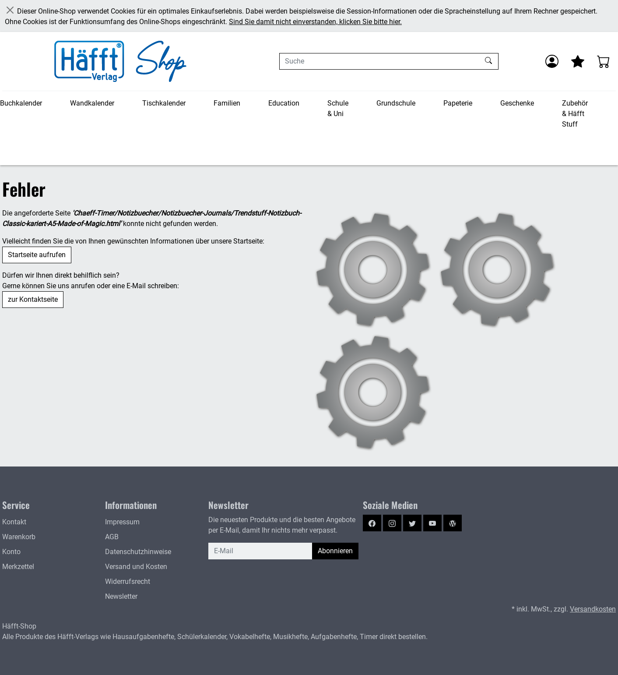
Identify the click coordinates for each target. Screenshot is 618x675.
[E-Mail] (260, 551)
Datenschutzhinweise (138, 552)
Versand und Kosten (136, 566)
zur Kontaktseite (33, 299)
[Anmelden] (552, 61)
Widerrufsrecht (127, 581)
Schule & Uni (337, 108)
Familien (227, 103)
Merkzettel (18, 566)
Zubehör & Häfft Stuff (575, 113)
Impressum (122, 522)
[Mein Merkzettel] (577, 61)
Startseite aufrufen (37, 255)
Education (283, 103)
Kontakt (14, 522)
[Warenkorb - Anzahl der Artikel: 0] (603, 61)
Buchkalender (21, 103)
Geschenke (517, 103)
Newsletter (121, 596)
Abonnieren (335, 551)
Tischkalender (164, 103)
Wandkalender (92, 103)
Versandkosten (593, 609)
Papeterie (457, 103)
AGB (112, 537)
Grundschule (395, 103)
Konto (11, 552)
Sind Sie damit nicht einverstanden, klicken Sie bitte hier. (315, 22)
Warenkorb (18, 537)
